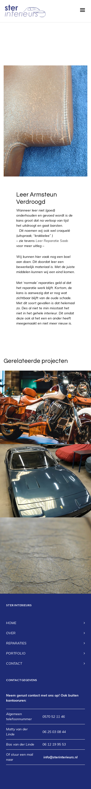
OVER (11, 633)
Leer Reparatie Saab (52, 241)
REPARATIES (16, 643)
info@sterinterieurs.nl (60, 757)
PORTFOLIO (15, 653)
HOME (11, 623)
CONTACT (14, 663)
